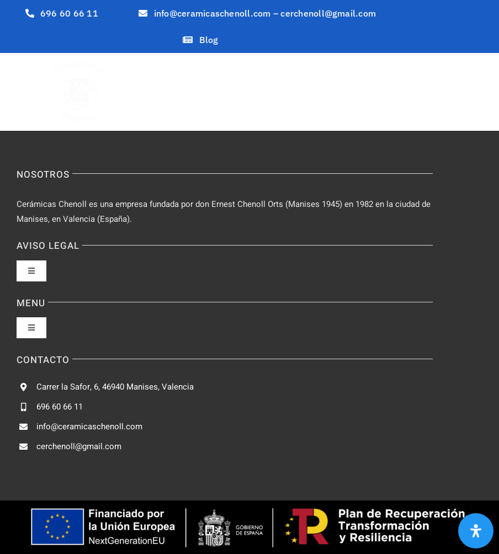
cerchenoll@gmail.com (78, 446)
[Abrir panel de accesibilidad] (475, 530)
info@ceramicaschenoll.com (89, 426)
